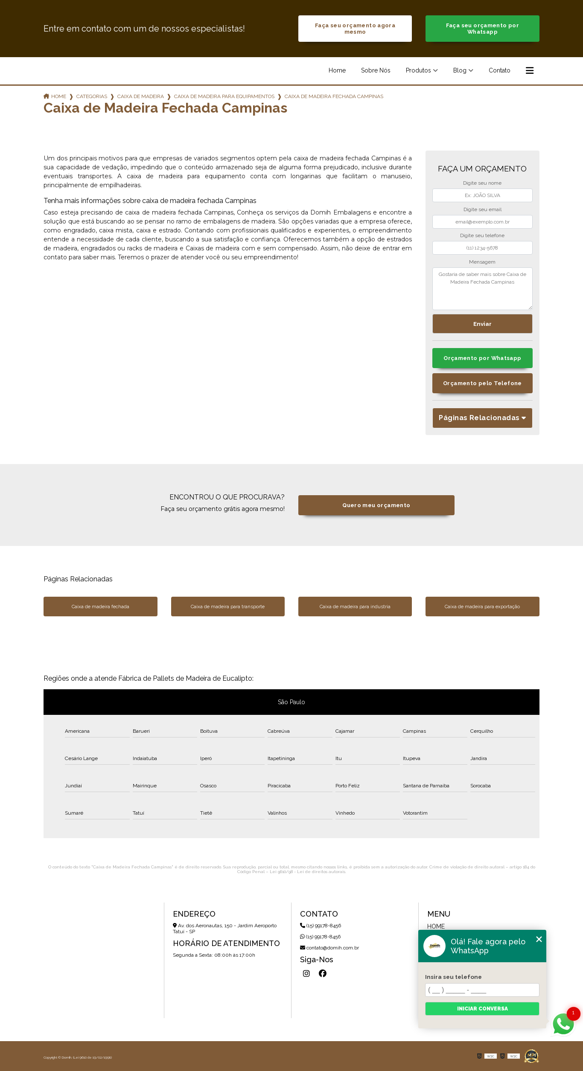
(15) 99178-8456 (320, 926)
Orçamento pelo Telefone (482, 383)
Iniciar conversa (482, 1009)
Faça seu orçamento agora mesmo (355, 28)
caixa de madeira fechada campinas (334, 96)
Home (337, 70)
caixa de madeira (140, 96)
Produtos (418, 70)
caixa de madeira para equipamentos (224, 96)
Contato (499, 70)
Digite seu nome (482, 183)
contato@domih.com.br (329, 948)
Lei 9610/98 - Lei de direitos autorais (307, 871)
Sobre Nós (376, 70)
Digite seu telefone (482, 235)
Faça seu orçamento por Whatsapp (482, 28)
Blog (459, 70)
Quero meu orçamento (376, 505)
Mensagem (482, 262)
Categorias (91, 96)
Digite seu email (482, 209)
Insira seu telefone (453, 976)
